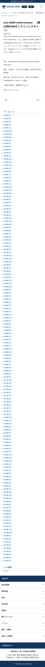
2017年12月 (7, 380)
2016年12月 (7, 417)
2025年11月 (7, 134)
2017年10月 (7, 386)
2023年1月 (7, 215)
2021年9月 (7, 265)
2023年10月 (7, 193)
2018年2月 (7, 377)
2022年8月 (7, 231)
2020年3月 (7, 305)
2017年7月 (7, 396)
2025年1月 (7, 156)
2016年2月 (7, 448)
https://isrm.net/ (13, 90)
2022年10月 (7, 224)
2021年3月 (7, 274)
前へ (5, 100)
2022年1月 (7, 252)
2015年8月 (7, 467)
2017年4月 (7, 405)
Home (4, 13)
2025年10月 (7, 137)
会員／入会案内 (7, 636)
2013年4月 (7, 551)
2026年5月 (7, 115)
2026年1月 (7, 128)
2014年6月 (7, 511)
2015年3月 (7, 483)
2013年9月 (7, 536)
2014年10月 (7, 498)
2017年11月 (7, 383)
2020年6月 (7, 296)
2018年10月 (7, 355)
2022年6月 (7, 237)
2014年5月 (7, 514)
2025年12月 (7, 131)
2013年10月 (7, 533)
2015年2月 (7, 486)
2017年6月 (7, 399)
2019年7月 (7, 327)
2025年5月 (7, 143)
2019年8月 (7, 324)
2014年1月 (7, 523)
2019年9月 (7, 321)
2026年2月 (7, 125)
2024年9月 (7, 168)
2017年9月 (7, 389)
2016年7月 (7, 433)
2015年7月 (7, 470)
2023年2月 (7, 212)
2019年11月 (7, 318)
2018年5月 (7, 368)
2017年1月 (7, 414)
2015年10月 (7, 461)
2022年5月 (7, 240)
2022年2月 (7, 249)
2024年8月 (7, 171)
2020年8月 (7, 293)
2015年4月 (7, 480)
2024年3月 (7, 178)
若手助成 (5, 604)
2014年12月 (7, 492)
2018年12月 (7, 349)
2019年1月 (7, 346)
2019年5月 (7, 333)
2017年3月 (7, 408)
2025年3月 (7, 150)
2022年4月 (7, 243)
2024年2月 (7, 181)
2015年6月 (7, 473)
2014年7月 (7, 508)
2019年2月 (7, 343)
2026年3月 (7, 122)
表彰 (3, 598)
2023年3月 (7, 209)
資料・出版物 (6, 629)
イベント (5, 623)
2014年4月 (7, 517)
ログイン (6, 571)
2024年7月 (7, 175)
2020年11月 (7, 283)
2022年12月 (7, 218)
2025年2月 (7, 153)
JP (24, 7)
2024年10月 (7, 165)
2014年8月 (7, 504)
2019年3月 (7, 340)
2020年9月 (7, 290)
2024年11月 (7, 162)
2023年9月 (7, 196)
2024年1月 (7, 184)
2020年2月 (7, 308)
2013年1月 (7, 561)
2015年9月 (7, 464)
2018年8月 (7, 361)
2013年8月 (7, 539)
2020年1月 (7, 311)
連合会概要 (5, 585)
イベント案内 (12, 13)
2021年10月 (7, 262)
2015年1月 (7, 489)
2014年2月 (7, 520)
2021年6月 (7, 271)
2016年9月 (7, 427)
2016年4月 (7, 442)
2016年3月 (7, 445)
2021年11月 (7, 259)
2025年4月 (7, 147)
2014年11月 (7, 495)
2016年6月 (7, 436)
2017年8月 (7, 392)
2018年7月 (7, 364)
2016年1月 (7, 452)
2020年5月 (7, 299)
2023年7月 (7, 203)
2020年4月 (7, 302)
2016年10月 (7, 424)
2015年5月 (7, 476)
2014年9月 (7, 501)
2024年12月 (7, 159)
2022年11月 (7, 221)
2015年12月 (7, 455)
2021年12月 (7, 255)
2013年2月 (7, 557)
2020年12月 (7, 280)
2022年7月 (7, 234)
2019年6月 (7, 330)
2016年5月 (7, 439)
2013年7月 (7, 542)
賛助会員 (5, 591)
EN (31, 7)
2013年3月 (7, 554)
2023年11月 (7, 190)
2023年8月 (7, 199)
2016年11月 (7, 420)
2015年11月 (7, 458)
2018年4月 (7, 371)
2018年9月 (7, 358)
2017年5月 (7, 402)
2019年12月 (7, 315)
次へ (39, 100)
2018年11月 (7, 352)
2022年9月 (7, 227)
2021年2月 (7, 277)
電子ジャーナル (7, 617)
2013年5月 (7, 548)
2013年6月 (7, 545)
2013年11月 (7, 529)
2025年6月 (7, 140)
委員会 (4, 610)
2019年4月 (7, 336)
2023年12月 (7, 187)
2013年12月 (7, 526)
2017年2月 (7, 411)
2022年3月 (7, 246)
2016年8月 (7, 430)
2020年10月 (7, 287)
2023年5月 (7, 206)
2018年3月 (7, 374)
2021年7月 (7, 268)
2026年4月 (7, 118)
